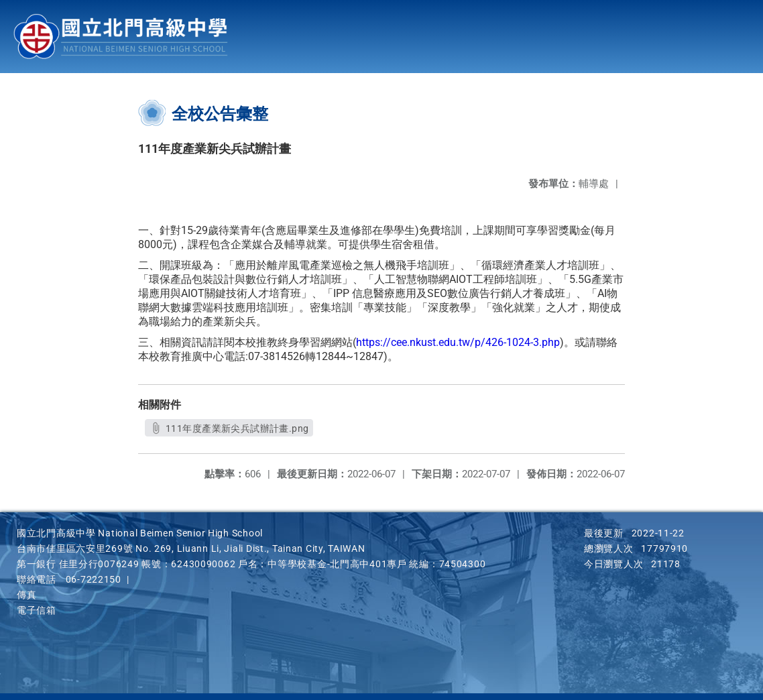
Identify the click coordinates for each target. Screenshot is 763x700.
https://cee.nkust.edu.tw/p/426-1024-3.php (458, 342)
